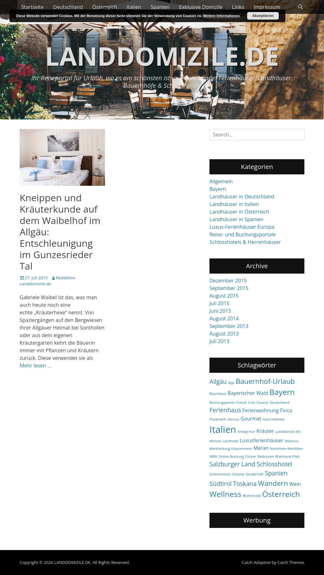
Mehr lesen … (35, 365)
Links (238, 6)
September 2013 (228, 326)
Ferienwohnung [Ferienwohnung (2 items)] (260, 410)
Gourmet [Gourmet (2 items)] (250, 418)
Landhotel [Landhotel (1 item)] (230, 441)
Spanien (160, 6)
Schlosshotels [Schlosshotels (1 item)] (220, 474)
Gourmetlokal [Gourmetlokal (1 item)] (273, 419)
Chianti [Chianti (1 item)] (241, 402)
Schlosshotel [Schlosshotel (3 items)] (274, 464)
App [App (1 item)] (231, 382)
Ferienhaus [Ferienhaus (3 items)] (225, 410)
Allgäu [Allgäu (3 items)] (218, 381)
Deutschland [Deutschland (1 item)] (279, 402)
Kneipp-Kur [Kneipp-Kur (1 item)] (246, 431)
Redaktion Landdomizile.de (47, 281)
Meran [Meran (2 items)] (261, 448)
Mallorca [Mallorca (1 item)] (291, 441)
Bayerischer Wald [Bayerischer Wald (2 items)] (247, 393)
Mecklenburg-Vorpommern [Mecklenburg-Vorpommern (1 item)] (230, 448)
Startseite (32, 6)
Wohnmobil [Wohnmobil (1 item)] (252, 495)
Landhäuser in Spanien (236, 219)
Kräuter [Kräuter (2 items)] (265, 430)
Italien (134, 6)
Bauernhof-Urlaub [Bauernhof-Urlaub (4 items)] (265, 381)
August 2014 (224, 318)
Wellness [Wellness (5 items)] (225, 494)
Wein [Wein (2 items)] (295, 484)
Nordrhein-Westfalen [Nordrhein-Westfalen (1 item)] (286, 448)
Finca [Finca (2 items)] (286, 410)
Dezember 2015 (228, 280)
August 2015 (224, 295)
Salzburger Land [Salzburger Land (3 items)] (232, 464)
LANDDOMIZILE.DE (162, 56)
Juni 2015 (220, 310)
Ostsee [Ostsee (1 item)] (250, 456)
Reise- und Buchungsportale (242, 234)
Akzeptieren (263, 16)
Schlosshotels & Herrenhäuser (245, 242)
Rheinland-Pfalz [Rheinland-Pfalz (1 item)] (287, 456)
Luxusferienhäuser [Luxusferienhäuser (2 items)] (262, 440)
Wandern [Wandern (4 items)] (273, 483)
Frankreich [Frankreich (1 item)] (217, 419)
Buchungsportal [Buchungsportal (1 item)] (221, 402)
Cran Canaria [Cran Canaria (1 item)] (258, 402)
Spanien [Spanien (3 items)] (276, 473)
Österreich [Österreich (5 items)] (281, 494)
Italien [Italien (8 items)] (222, 429)
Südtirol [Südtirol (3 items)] (220, 483)
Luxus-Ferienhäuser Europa (241, 226)
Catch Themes (290, 562)
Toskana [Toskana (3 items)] (245, 483)
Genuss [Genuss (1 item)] (233, 419)
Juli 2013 (219, 341)
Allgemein (221, 181)
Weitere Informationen (221, 16)
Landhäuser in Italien (234, 204)
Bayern (217, 188)
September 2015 (228, 288)
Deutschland (68, 6)
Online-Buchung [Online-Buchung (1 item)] (231, 456)
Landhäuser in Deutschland (241, 196)
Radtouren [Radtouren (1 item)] (265, 456)
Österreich (104, 6)
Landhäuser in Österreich (239, 211)
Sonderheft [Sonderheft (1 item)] (255, 474)
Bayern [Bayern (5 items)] (282, 392)
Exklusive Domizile (200, 6)
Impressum (266, 6)
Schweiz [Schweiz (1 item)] (238, 474)
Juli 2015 (219, 303)
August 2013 (224, 333)
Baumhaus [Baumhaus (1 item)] (217, 393)
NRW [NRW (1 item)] (213, 456)
